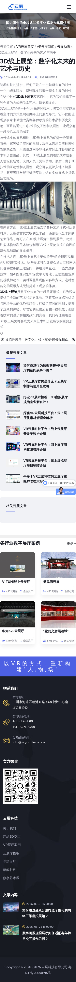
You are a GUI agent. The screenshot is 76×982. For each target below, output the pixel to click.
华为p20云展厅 (13, 631)
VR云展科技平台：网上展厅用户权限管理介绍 (45, 447)
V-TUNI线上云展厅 (16, 582)
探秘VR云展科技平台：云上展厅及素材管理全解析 (45, 415)
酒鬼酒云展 (51, 582)
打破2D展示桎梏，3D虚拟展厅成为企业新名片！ (45, 399)
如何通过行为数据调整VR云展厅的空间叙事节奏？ (45, 367)
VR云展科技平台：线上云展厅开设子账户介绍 (45, 431)
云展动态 (63, 47)
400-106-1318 (23, 721)
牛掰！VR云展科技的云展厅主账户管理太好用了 (45, 478)
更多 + (71, 543)
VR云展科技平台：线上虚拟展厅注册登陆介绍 (45, 462)
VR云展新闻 (45, 47)
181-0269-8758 (24, 727)
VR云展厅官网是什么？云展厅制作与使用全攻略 (45, 383)
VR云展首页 (25, 47)
